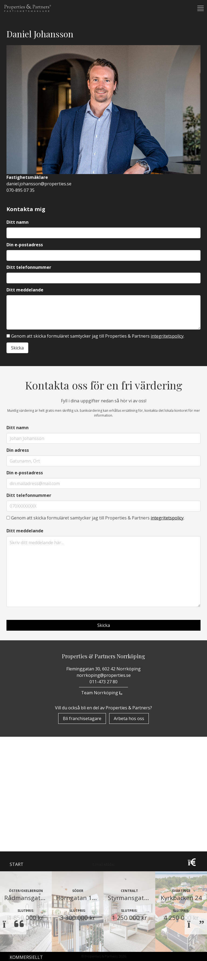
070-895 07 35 (20, 190)
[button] (200, 8)
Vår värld (21, 839)
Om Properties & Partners (40, 746)
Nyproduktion (27, 811)
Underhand (23, 797)
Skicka (17, 348)
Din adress (17, 450)
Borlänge (24, 956)
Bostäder (21, 774)
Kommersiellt (26, 825)
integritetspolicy (167, 336)
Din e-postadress (24, 245)
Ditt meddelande (24, 290)
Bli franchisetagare (82, 718)
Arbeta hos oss (129, 718)
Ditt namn (17, 222)
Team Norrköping (103, 693)
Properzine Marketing (36, 760)
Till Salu (23, 785)
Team (16, 853)
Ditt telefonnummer (28, 267)
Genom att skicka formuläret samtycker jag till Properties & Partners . (95, 336)
